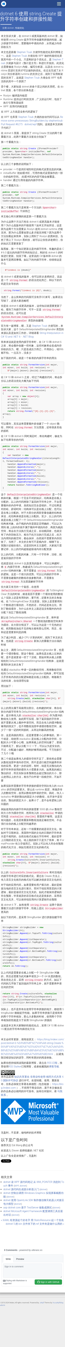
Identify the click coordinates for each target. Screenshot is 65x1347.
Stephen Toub (24, 52)
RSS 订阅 (52, 1062)
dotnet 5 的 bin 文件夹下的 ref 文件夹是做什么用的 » (35, 1223)
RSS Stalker (15, 1066)
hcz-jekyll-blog (58, 1303)
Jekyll (42, 1303)
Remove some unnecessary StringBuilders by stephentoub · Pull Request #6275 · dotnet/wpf (32, 120)
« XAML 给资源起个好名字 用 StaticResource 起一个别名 (32, 1220)
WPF (16, 1185)
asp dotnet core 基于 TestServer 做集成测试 (27, 1207)
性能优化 (19, 28)
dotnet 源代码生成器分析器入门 (21, 1189)
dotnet (10, 28)
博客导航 (54, 1066)
